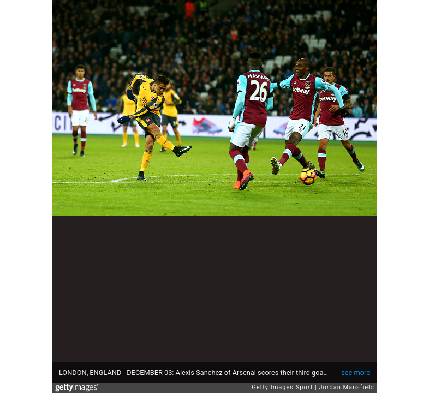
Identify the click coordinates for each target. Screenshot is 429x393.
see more (355, 372)
